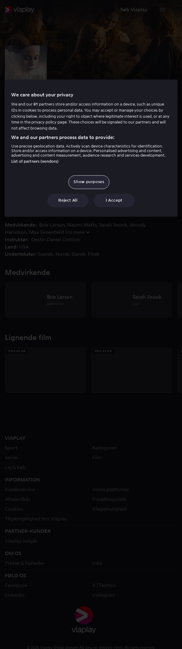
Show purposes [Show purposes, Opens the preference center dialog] (89, 182)
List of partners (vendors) (35, 161)
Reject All (67, 200)
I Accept (114, 200)
